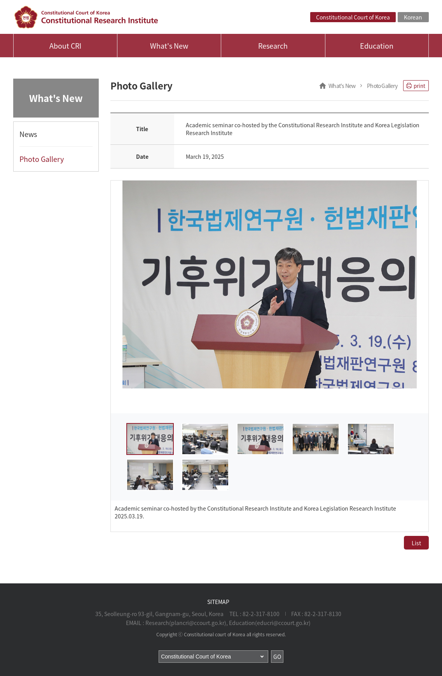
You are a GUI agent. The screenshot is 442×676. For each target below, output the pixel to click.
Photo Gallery (41, 159)
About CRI (65, 45)
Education (376, 45)
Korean (413, 17)
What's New (169, 45)
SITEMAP (218, 602)
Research (273, 45)
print (415, 86)
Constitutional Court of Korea (353, 17)
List (416, 543)
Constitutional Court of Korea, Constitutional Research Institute (86, 17)
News (28, 134)
